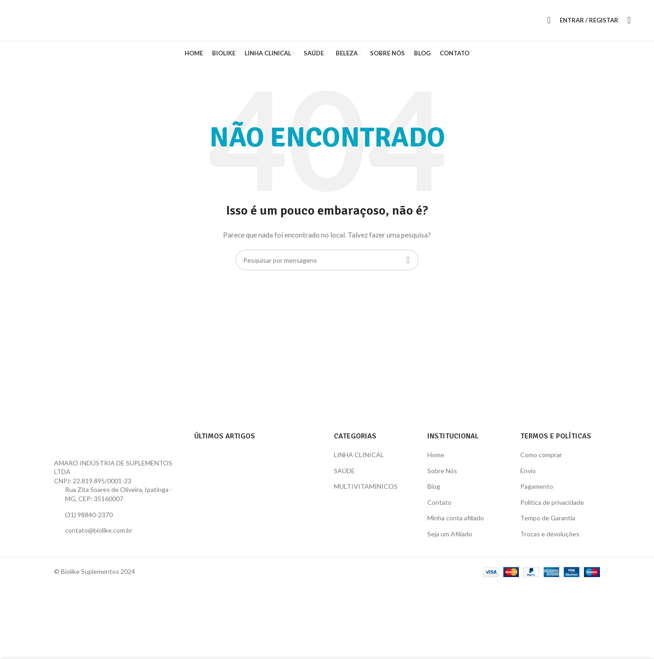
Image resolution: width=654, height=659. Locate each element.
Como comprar (541, 460)
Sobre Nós (442, 476)
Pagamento (536, 492)
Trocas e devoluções (549, 539)
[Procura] (549, 23)
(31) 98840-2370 (89, 520)
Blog (433, 492)
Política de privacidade (552, 507)
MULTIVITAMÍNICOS (366, 492)
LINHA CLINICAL (359, 460)
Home (435, 460)
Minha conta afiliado (455, 523)
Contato (439, 507)
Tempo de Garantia (547, 523)
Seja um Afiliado (449, 539)
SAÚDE (344, 476)
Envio (528, 476)
